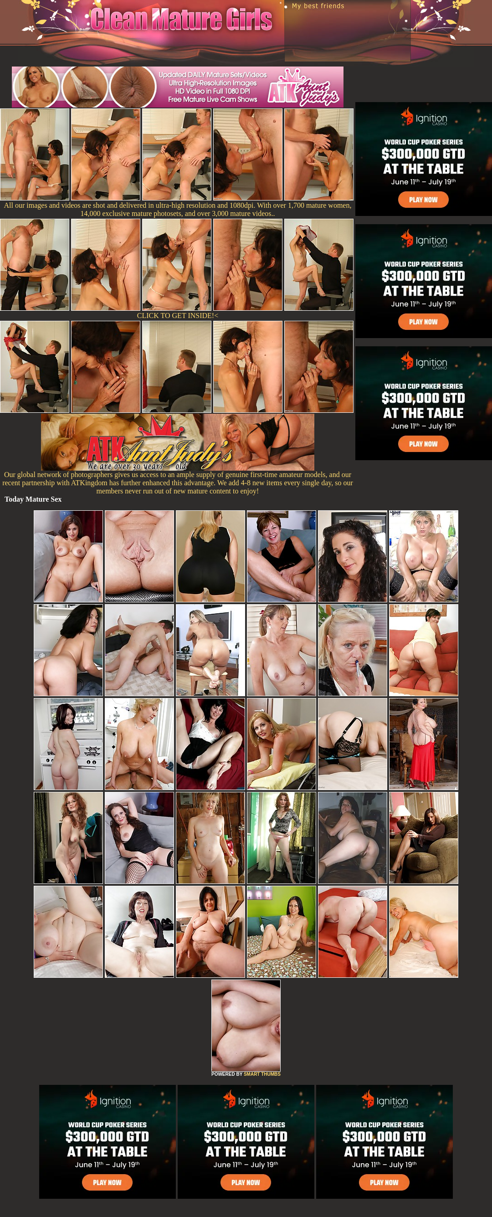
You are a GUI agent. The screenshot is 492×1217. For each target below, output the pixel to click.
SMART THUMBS (262, 1074)
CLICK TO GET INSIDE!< (177, 315)
